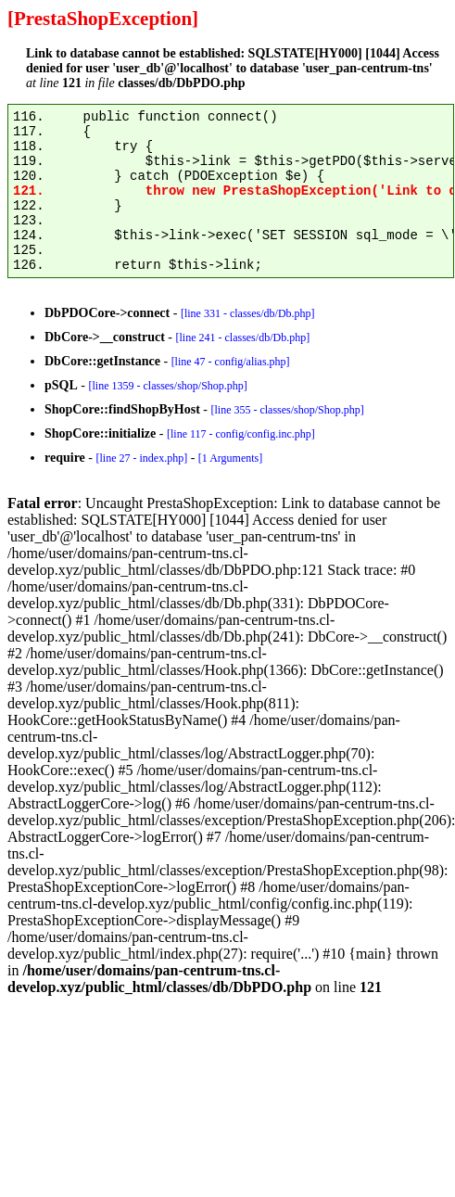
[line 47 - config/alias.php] (230, 361)
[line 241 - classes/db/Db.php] (242, 337)
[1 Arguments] (230, 458)
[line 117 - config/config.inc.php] (241, 433)
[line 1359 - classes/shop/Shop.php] (167, 385)
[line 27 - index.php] (141, 458)
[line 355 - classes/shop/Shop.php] (286, 409)
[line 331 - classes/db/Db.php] (248, 313)
